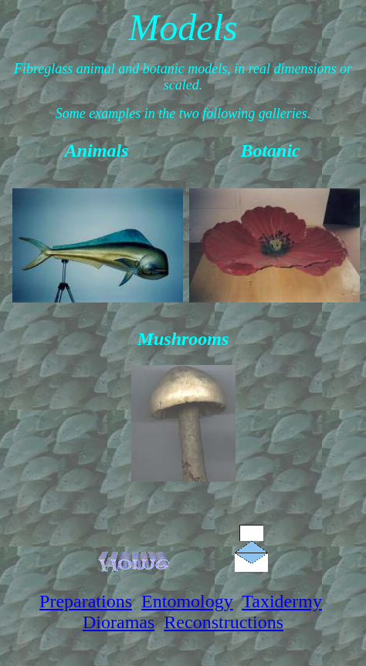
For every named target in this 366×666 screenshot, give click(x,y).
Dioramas (118, 622)
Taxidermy (282, 601)
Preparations (85, 601)
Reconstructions (223, 622)
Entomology (187, 601)
